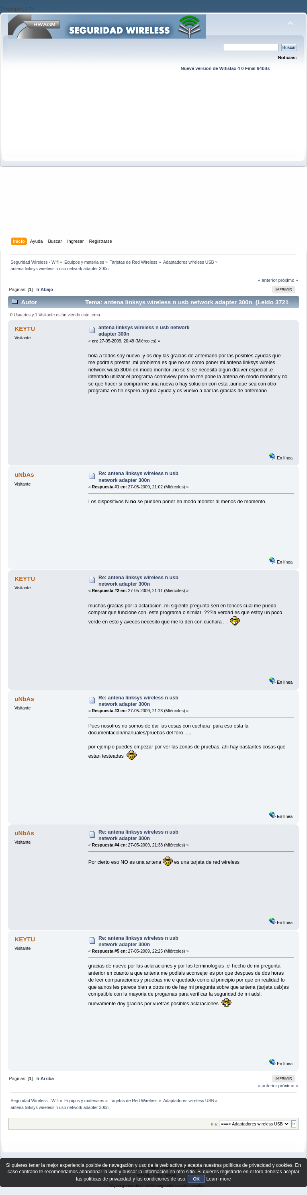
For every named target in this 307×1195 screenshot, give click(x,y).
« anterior (267, 280)
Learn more (218, 1179)
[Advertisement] (75, 162)
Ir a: (214, 1124)
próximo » (288, 280)
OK (196, 1179)
